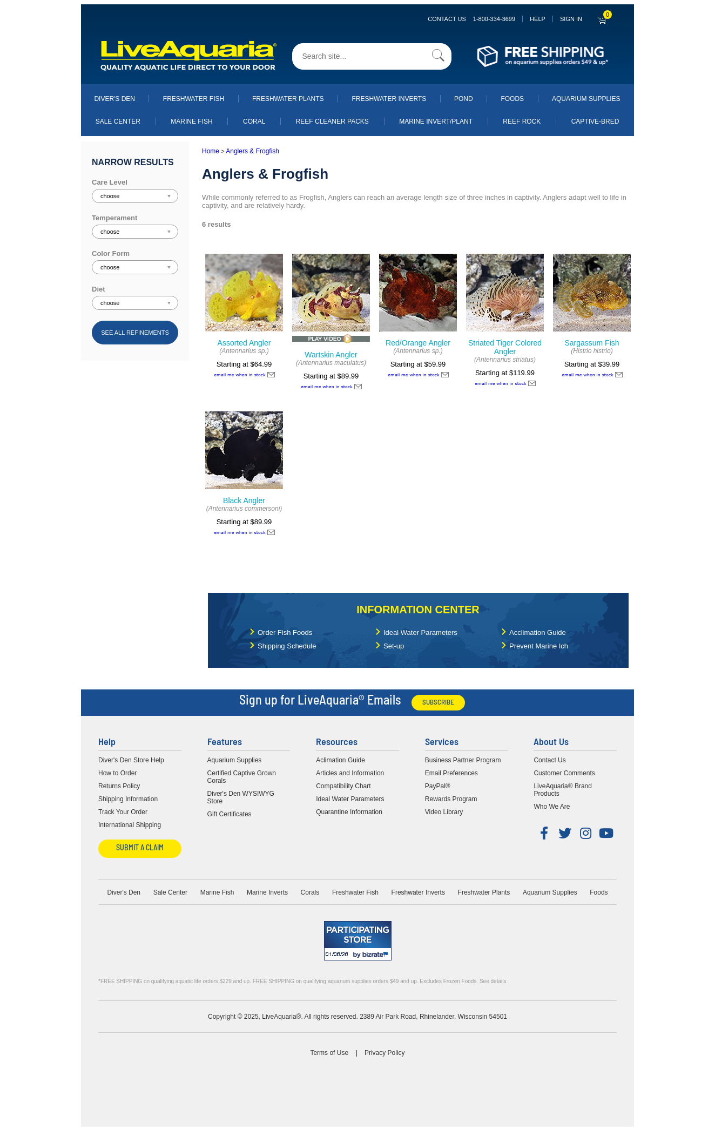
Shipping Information (128, 799)
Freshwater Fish (193, 99)
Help (537, 19)
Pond (463, 99)
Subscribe (438, 702)
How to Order (117, 773)
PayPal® (437, 786)
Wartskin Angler (331, 354)
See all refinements (135, 332)
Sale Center (118, 121)
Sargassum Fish (591, 343)
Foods (512, 99)
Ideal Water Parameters (420, 632)
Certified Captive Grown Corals (241, 776)
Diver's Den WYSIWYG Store (240, 797)
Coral (254, 121)
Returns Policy (119, 786)
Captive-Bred (595, 121)
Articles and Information (350, 773)
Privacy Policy (385, 1053)
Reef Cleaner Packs (332, 121)
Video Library (444, 812)
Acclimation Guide (537, 632)
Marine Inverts (267, 892)
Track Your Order (122, 812)
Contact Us (471, 19)
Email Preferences (451, 773)
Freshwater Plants (288, 99)
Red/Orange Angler (418, 343)
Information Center (417, 609)
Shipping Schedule (287, 646)
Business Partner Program (463, 760)
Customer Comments (564, 773)
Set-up (393, 646)
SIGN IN (571, 19)
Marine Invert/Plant (436, 121)
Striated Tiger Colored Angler (505, 347)
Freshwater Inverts (389, 99)
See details (493, 981)
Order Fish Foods (285, 632)
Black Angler (244, 500)
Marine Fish (191, 121)
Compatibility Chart (343, 786)
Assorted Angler (244, 343)
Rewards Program (451, 799)
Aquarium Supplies (586, 99)
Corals (310, 892)
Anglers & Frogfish (252, 151)
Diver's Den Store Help (131, 760)
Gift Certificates (229, 814)
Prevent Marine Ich (538, 646)
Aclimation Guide (340, 760)
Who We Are (552, 806)
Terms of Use (329, 1053)
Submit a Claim (140, 848)
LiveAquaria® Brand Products (563, 789)
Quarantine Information (349, 812)
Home (210, 151)
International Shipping (129, 825)
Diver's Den (114, 99)
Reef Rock (522, 121)
